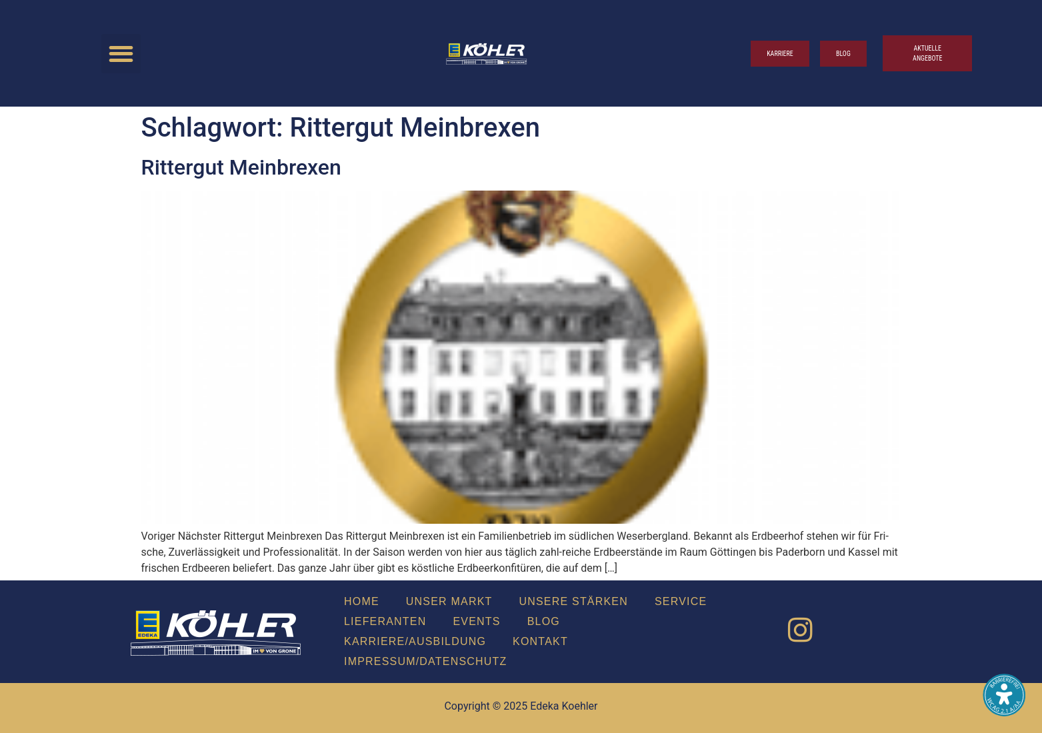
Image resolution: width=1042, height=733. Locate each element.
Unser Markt (449, 601)
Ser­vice (681, 601)
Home (361, 601)
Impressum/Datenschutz (425, 661)
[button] (121, 53)
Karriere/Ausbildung (415, 641)
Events (476, 621)
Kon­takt (540, 641)
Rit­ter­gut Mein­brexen (241, 167)
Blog (543, 621)
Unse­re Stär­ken (573, 601)
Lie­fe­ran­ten (385, 621)
